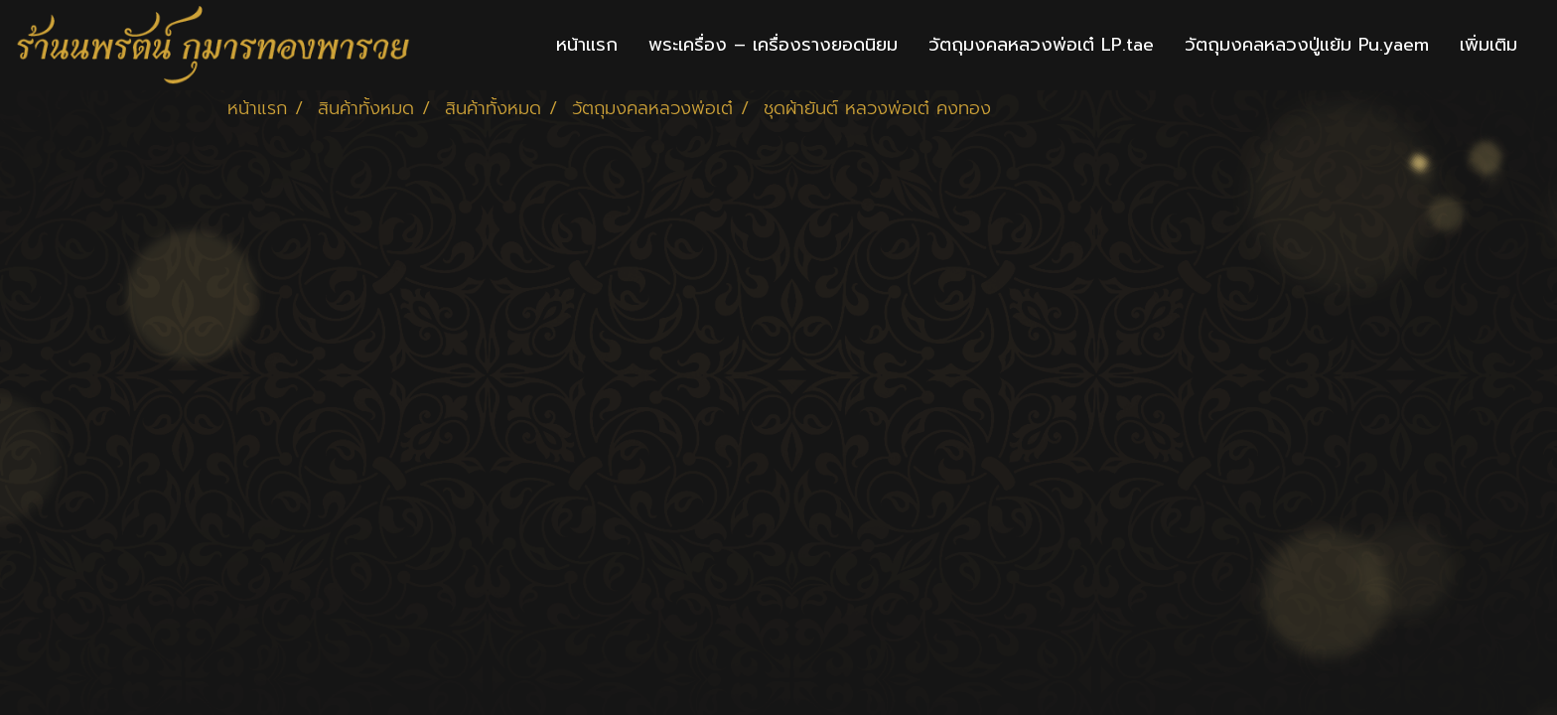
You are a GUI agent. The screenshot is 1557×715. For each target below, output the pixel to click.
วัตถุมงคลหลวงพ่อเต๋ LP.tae (1041, 45)
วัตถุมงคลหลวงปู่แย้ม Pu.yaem (1307, 45)
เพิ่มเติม (1488, 45)
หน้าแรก (587, 45)
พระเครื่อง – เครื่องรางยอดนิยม (773, 45)
